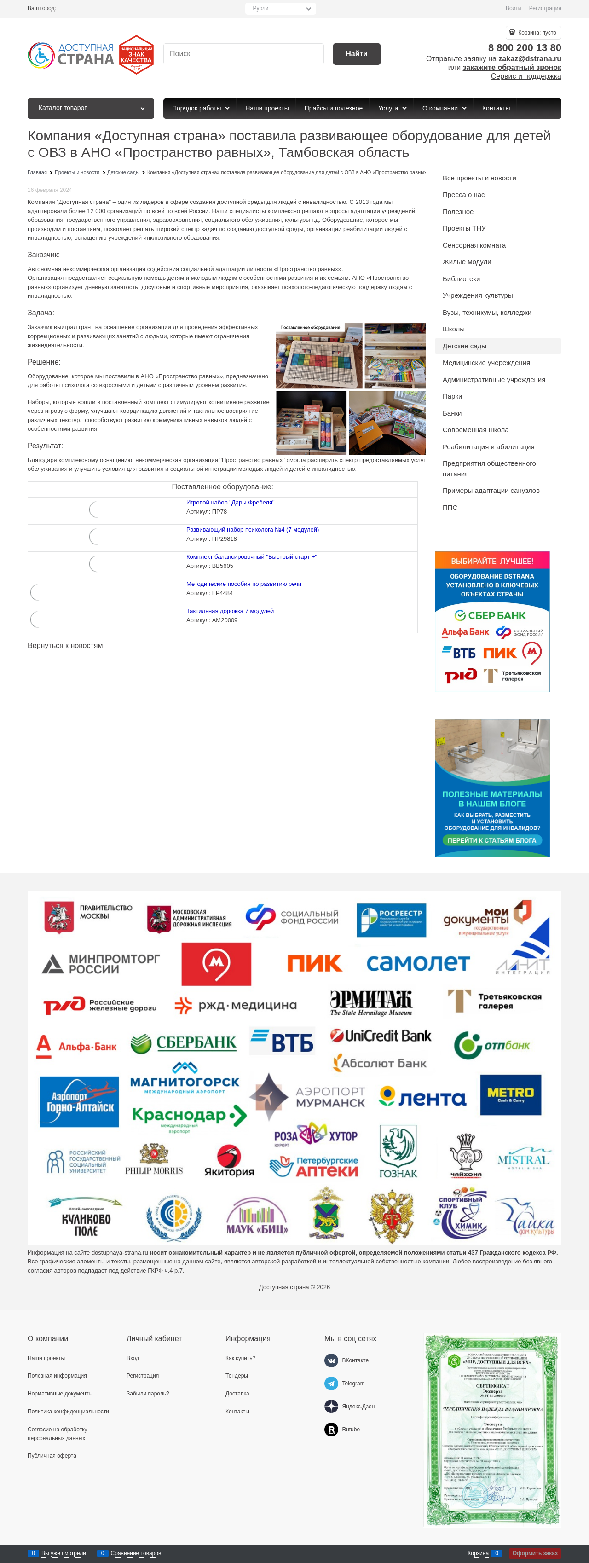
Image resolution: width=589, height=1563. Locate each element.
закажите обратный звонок (512, 67)
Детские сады (464, 346)
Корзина (478, 1553)
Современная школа (476, 430)
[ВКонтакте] (331, 1360)
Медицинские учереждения (486, 362)
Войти (513, 8)
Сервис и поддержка (526, 76)
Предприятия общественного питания (489, 468)
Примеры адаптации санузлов (491, 490)
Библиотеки (461, 279)
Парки (452, 396)
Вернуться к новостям (65, 645)
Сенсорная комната (474, 245)
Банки (452, 413)
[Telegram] (331, 1383)
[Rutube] (331, 1429)
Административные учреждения (494, 379)
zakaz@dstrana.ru (529, 59)
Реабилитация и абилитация (489, 447)
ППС (450, 507)
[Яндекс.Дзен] (331, 1406)
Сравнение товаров (136, 1553)
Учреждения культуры (478, 295)
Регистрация (545, 8)
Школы (454, 329)
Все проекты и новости (479, 178)
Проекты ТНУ (464, 228)
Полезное (458, 211)
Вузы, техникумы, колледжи (487, 312)
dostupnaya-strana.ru (120, 1252)
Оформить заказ (535, 1553)
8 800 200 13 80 (524, 47)
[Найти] (357, 54)
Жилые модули (467, 262)
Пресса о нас (464, 194)
